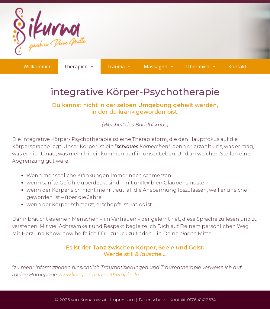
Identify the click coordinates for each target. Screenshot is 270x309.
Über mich (204, 66)
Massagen (162, 66)
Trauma (122, 66)
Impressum (122, 299)
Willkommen (38, 66)
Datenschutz (152, 299)
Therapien (82, 66)
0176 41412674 (201, 299)
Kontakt (237, 66)
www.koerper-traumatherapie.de (98, 275)
